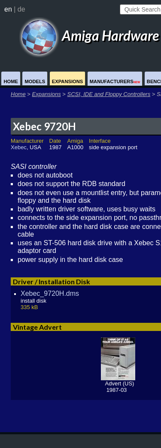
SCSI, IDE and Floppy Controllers (109, 94)
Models (34, 81)
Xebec (19, 147)
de (21, 9)
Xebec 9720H (44, 126)
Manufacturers (115, 81)
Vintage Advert (37, 327)
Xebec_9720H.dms (50, 293)
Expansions (67, 81)
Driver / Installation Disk (51, 281)
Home (10, 81)
